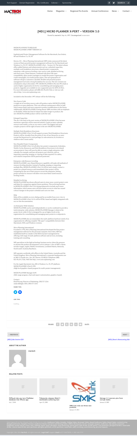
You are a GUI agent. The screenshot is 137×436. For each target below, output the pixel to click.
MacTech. (24, 434)
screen (27, 427)
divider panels (93, 427)
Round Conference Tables (98, 424)
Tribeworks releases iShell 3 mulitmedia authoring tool (49, 400)
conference (104, 425)
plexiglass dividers (115, 427)
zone (32, 427)
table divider (83, 427)
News (114, 13)
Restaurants (78, 425)
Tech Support (12, 3)
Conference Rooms (41, 425)
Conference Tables (53, 424)
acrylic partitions (58, 429)
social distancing (63, 427)
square (43, 427)
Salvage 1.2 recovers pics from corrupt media (111, 400)
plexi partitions (32, 429)
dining (114, 425)
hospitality (10, 427)
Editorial (54, 3)
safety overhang (78, 429)
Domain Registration (26, 3)
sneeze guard (74, 427)
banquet (97, 425)
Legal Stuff (44, 434)
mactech (58, 37)
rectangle (91, 425)
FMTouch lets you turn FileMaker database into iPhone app (21, 400)
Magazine (60, 13)
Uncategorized (76, 37)
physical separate (102, 429)
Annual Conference (100, 13)
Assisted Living (122, 424)
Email (57, 434)
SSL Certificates (43, 3)
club (110, 425)
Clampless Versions (27, 425)
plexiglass (53, 427)
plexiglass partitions (45, 429)
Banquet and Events (13, 425)
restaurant (120, 425)
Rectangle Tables (83, 424)
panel (48, 427)
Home (50, 13)
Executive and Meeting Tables (58, 425)
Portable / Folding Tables (68, 424)
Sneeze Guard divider (19, 429)
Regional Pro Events (79, 13)
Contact (126, 13)
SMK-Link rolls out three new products (80, 408)
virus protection (103, 427)
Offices (70, 425)
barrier (22, 427)
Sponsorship (67, 3)
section (17, 427)
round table (68, 429)
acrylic (84, 425)
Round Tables (111, 424)
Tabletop (37, 427)
